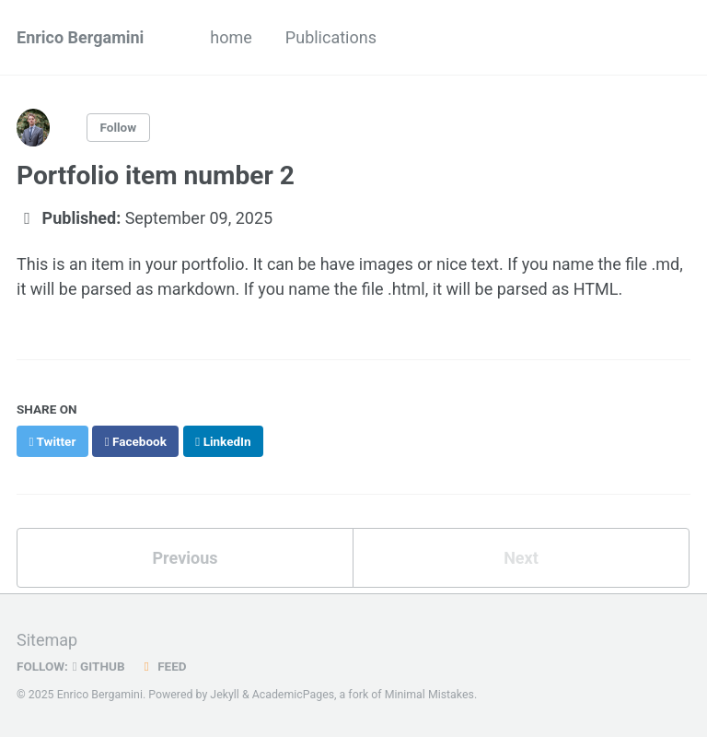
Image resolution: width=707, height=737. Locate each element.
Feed (163, 666)
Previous (185, 557)
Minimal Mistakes (429, 694)
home (231, 37)
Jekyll (224, 694)
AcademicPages (293, 694)
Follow (118, 127)
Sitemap (47, 639)
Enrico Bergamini (80, 37)
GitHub (99, 666)
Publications (331, 37)
